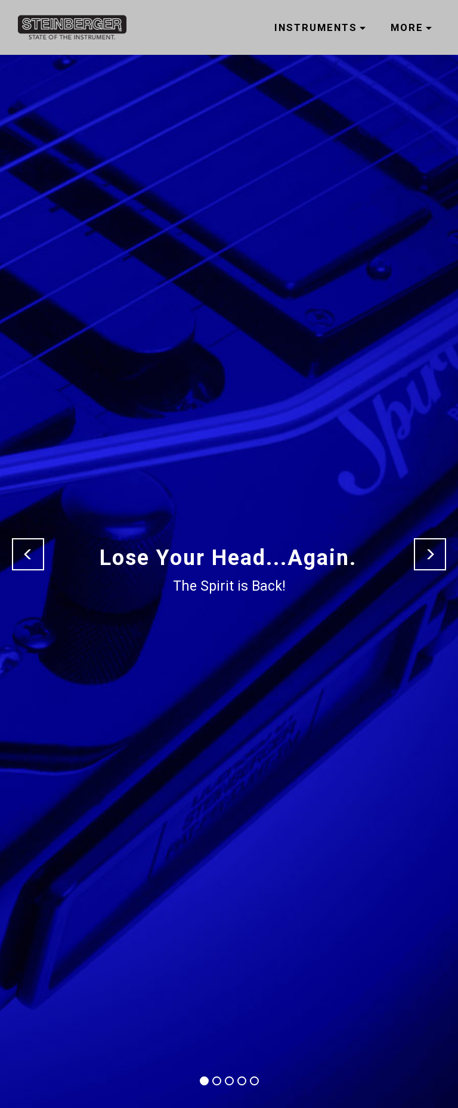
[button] (28, 554)
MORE (407, 27)
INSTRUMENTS (315, 27)
